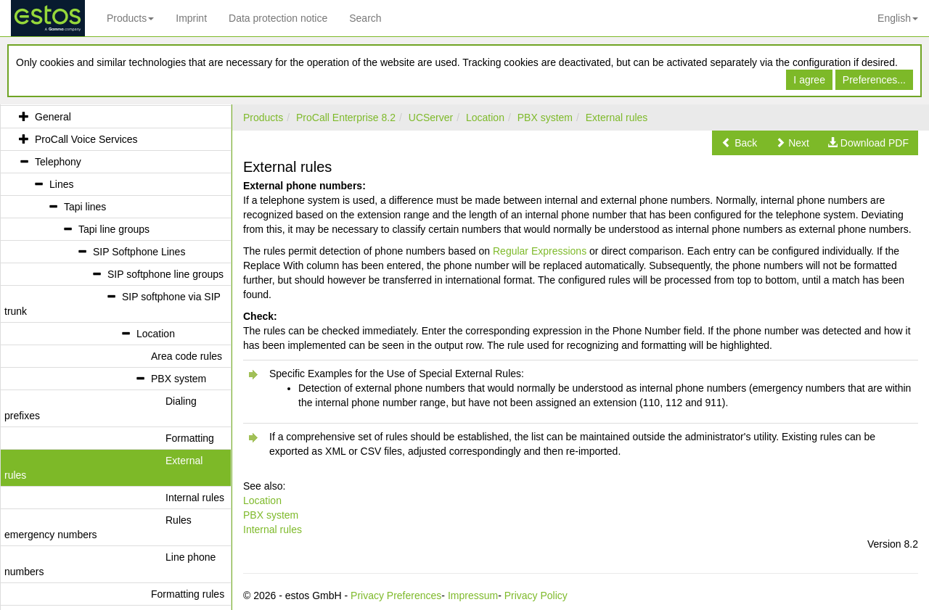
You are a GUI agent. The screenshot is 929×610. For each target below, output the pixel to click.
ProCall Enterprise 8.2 (346, 117)
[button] (739, 143)
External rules (617, 117)
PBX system (545, 117)
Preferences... (874, 80)
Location (485, 117)
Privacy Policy (536, 595)
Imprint (191, 18)
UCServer (431, 117)
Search (365, 18)
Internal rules (272, 529)
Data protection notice (278, 18)
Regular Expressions (539, 251)
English (897, 18)
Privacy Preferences (396, 595)
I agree (809, 80)
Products (130, 18)
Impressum (473, 595)
